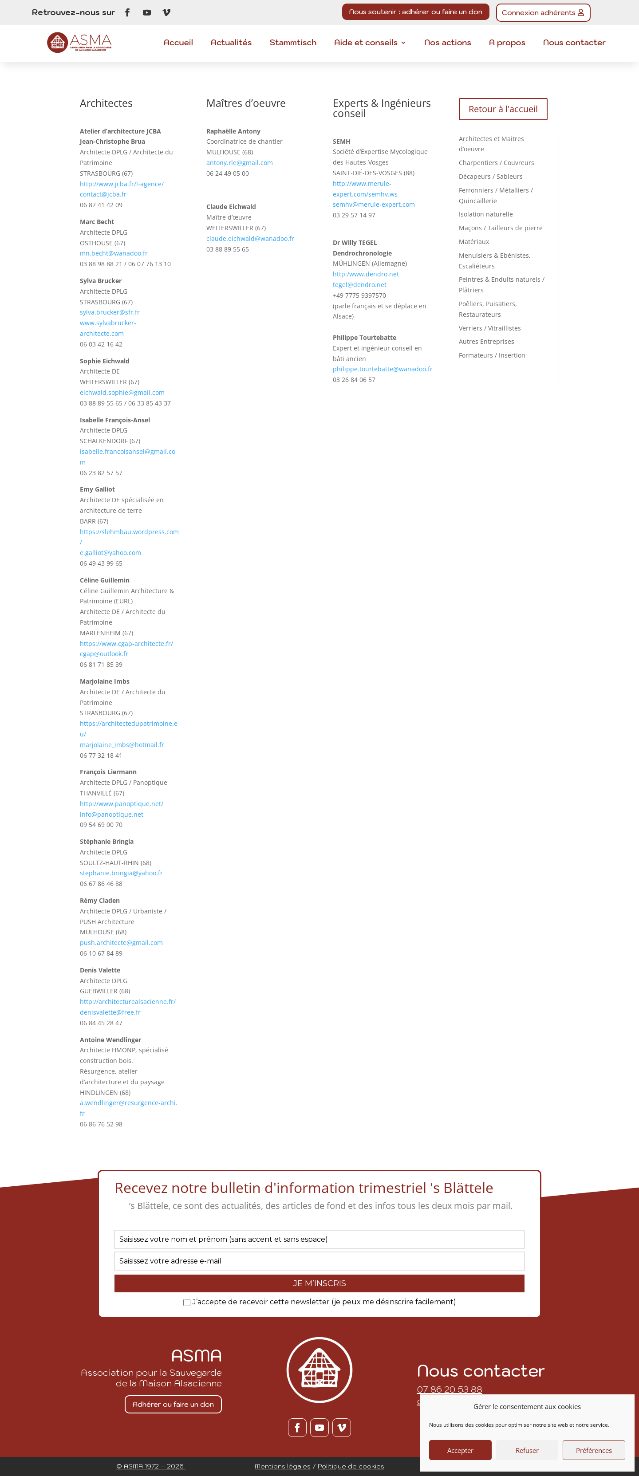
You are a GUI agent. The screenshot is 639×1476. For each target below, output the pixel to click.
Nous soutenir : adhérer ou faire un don (415, 11)
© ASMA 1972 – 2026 (150, 1466)
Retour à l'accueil (503, 109)
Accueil (178, 43)
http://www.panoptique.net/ (121, 803)
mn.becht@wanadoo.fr (114, 253)
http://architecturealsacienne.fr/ (128, 1001)
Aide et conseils (366, 43)
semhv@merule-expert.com (374, 205)
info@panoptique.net (111, 814)
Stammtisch (292, 43)
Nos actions (447, 43)
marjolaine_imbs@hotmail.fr (122, 744)
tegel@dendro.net (360, 284)
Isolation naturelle (486, 214)
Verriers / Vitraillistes (490, 328)
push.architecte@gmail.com (121, 942)
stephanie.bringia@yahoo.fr (121, 873)
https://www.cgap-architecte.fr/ (126, 643)
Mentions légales (283, 1466)
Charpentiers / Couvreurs (496, 163)
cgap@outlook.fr (104, 654)
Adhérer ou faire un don (173, 1404)
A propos (507, 43)
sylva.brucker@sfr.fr (110, 312)
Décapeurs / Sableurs (491, 176)
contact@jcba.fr (103, 194)
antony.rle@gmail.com (239, 162)
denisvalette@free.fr (110, 1012)
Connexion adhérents (539, 12)
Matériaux (474, 241)
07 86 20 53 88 (449, 1389)
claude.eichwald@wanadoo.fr (250, 238)
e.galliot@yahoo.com (110, 552)
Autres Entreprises (486, 342)
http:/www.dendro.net (366, 274)
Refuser (527, 1450)
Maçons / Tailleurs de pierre (501, 228)
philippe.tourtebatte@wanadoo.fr (383, 369)
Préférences (594, 1450)
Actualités (231, 43)
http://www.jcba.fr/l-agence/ (122, 184)
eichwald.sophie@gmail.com (122, 392)
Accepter (460, 1450)
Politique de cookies (351, 1466)
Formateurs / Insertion (492, 355)
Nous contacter (574, 43)
